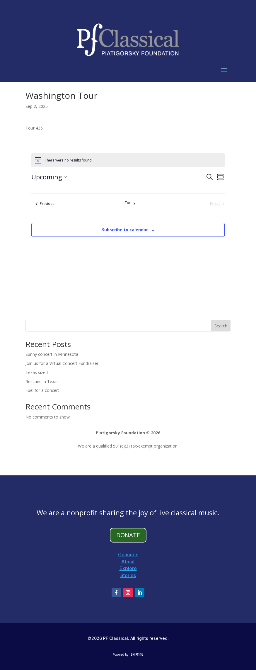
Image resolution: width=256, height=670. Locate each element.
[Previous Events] (44, 203)
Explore (128, 568)
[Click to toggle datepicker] (49, 177)
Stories (128, 575)
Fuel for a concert (42, 390)
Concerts (128, 554)
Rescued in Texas (42, 381)
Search (220, 326)
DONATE (128, 535)
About (128, 561)
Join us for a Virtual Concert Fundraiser (61, 363)
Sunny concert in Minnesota (51, 354)
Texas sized (36, 372)
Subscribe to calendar (125, 229)
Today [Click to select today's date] (130, 202)
